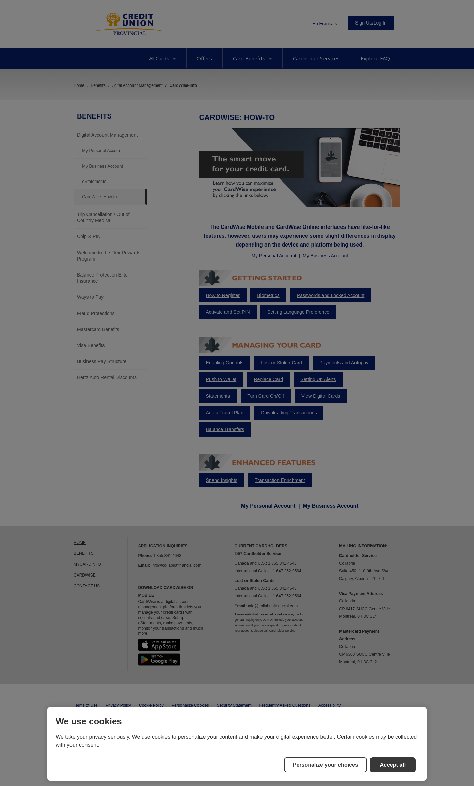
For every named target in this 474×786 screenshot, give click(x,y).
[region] (237, 744)
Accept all (393, 765)
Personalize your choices (325, 765)
